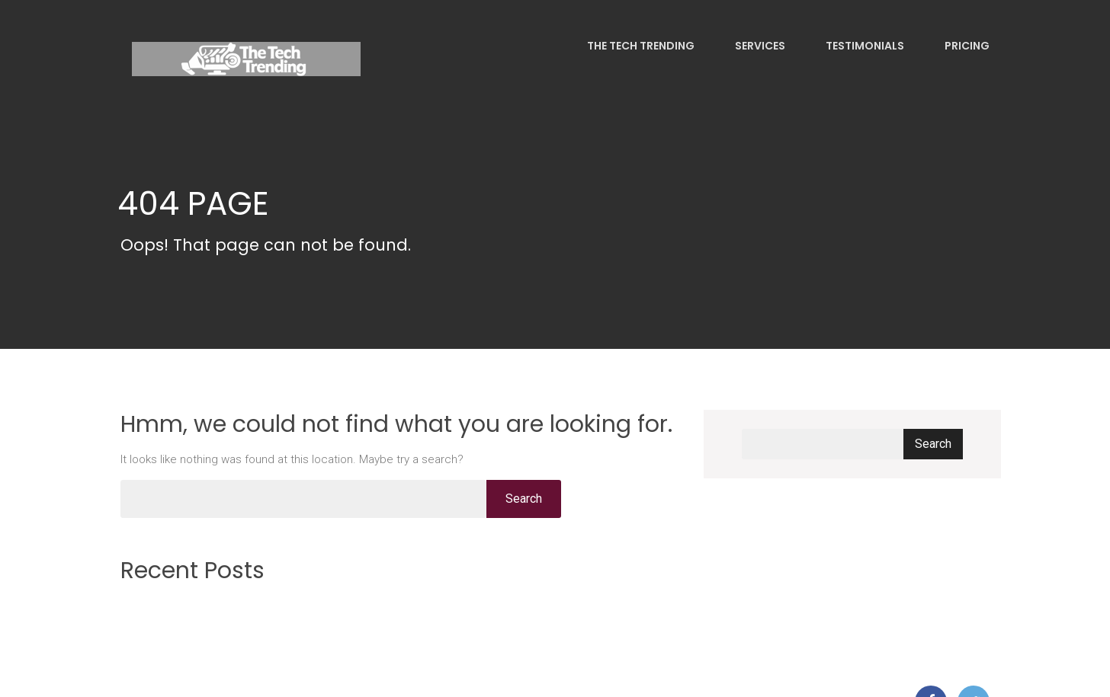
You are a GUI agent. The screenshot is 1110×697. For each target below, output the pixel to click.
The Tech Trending (640, 46)
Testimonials (863, 46)
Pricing (966, 46)
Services (759, 46)
